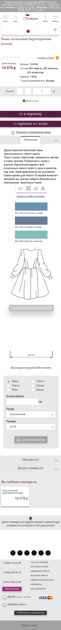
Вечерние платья (39, 576)
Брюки (40, 389)
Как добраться (38, 589)
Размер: (11, 421)
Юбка (15, 389)
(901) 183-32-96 (13, 581)
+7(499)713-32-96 (25, 7)
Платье (16, 385)
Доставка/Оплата (39, 567)
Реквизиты (36, 584)
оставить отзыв (45, 58)
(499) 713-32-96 (13, 562)
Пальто (40, 381)
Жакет (15, 381)
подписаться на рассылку (30, 612)
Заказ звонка (12, 588)
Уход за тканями (39, 562)
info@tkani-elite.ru (17, 604)
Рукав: (10, 409)
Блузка (40, 385)
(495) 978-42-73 (13, 572)
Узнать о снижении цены (33, 132)
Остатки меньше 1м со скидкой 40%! (23, 2)
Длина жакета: (15, 396)
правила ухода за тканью (31, 196)
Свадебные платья (40, 571)
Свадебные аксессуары (42, 580)
